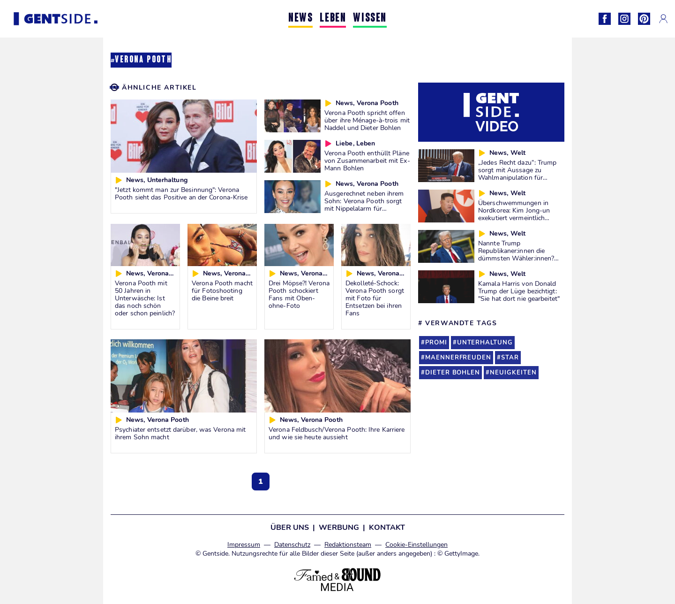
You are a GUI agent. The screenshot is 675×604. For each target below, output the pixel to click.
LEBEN (333, 18)
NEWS (300, 18)
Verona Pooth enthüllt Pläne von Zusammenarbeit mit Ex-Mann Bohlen (367, 160)
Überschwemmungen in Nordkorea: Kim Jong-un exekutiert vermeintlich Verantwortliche (514, 214)
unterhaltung (485, 342)
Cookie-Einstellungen (416, 544)
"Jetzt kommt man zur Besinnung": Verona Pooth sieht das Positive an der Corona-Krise (181, 193)
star (510, 357)
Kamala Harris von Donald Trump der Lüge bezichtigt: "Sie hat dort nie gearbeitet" (519, 291)
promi (436, 342)
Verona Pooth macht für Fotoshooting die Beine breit (222, 290)
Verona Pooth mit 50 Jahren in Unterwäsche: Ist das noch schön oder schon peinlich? (145, 298)
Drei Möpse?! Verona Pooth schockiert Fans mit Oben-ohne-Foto (299, 294)
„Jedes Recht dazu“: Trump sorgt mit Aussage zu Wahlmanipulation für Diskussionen (517, 174)
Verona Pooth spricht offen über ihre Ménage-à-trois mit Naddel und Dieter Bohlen (367, 120)
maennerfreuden (458, 357)
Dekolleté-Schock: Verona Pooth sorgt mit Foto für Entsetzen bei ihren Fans (374, 298)
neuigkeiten (513, 372)
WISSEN (370, 18)
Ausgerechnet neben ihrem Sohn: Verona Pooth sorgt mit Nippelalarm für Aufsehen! (364, 205)
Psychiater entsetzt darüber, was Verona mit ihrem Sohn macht (180, 433)
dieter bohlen (452, 372)
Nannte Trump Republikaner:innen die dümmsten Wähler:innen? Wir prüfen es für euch (516, 254)
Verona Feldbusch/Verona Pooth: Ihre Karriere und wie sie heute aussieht (337, 433)
